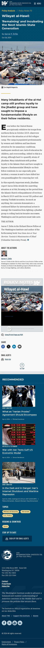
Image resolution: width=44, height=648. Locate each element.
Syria (6, 526)
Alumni (35, 616)
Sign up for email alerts (17, 538)
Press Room (6, 584)
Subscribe (6, 586)
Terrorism (25, 512)
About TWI (6, 616)
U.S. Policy (8, 515)
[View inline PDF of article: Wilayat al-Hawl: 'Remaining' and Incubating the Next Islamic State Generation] (22, 334)
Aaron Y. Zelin (11, 34)
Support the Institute (21, 616)
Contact (5, 581)
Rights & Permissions (9, 644)
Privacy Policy (19, 642)
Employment (6, 642)
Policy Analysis (9, 11)
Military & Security (11, 512)
